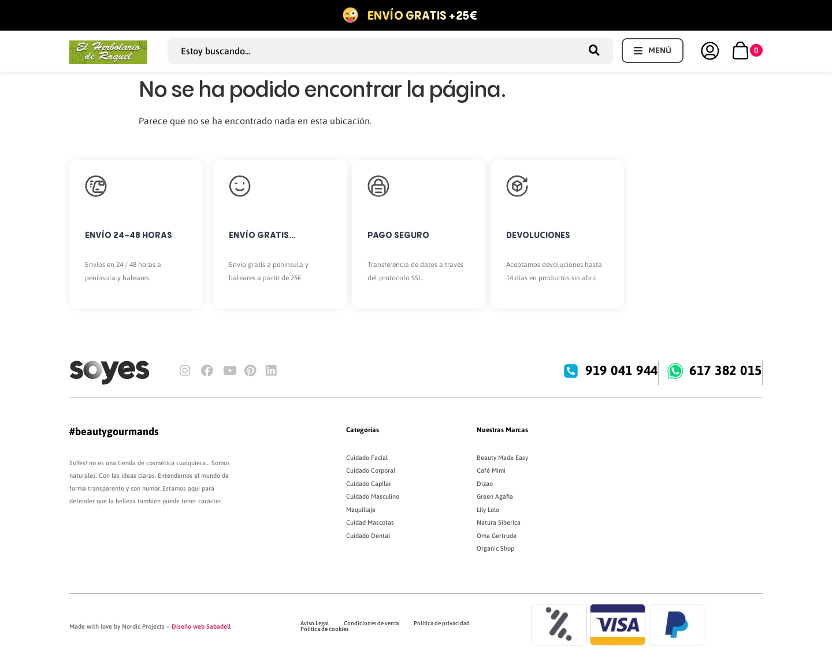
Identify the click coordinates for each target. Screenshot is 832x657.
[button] (653, 50)
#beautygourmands (113, 431)
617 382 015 (726, 370)
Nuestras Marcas (502, 430)
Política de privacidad (442, 623)
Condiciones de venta (371, 623)
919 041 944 (622, 370)
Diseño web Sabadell (201, 626)
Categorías (362, 430)
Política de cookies (324, 629)
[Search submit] (598, 50)
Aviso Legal (314, 623)
